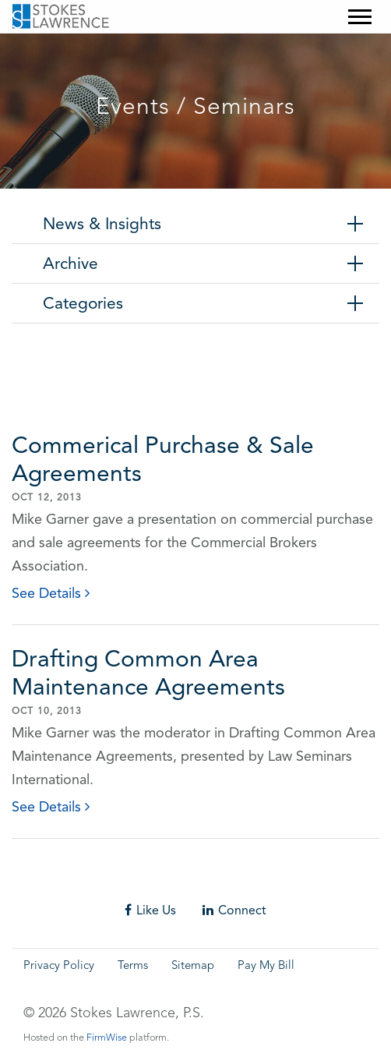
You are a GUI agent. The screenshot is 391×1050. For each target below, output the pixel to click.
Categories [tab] (83, 303)
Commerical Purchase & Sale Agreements (163, 458)
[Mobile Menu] (359, 16)
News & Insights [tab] (102, 223)
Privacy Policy (58, 966)
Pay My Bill (266, 966)
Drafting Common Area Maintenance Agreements (148, 672)
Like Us (150, 910)
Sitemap (192, 966)
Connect (234, 910)
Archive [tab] (70, 263)
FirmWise (106, 1038)
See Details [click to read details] (51, 593)
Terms (133, 966)
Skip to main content (43, 43)
